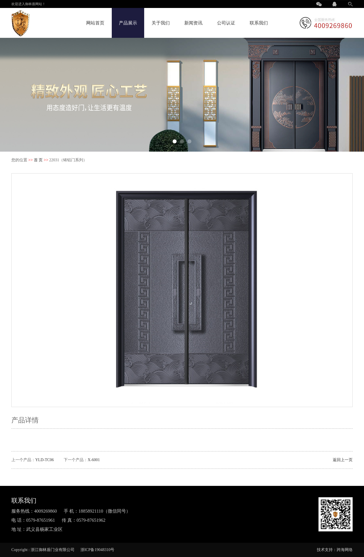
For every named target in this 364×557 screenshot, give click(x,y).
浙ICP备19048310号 (97, 550)
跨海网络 (345, 550)
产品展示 (128, 22)
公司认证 (226, 22)
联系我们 (259, 22)
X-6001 (94, 460)
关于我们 (161, 22)
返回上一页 (343, 460)
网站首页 (95, 22)
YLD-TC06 (44, 460)
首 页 (38, 160)
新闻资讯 (193, 22)
